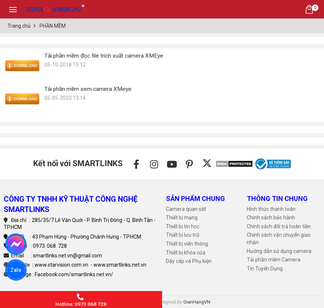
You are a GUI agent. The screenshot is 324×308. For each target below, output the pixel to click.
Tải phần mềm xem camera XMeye (88, 89)
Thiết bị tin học (182, 226)
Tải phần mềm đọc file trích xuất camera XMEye (103, 55)
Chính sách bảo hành (271, 217)
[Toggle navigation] (13, 9)
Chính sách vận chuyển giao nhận (279, 238)
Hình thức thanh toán (271, 209)
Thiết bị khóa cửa (185, 253)
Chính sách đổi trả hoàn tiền (279, 226)
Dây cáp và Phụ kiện (189, 261)
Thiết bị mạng (182, 217)
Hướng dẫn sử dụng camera (279, 251)
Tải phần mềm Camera (273, 260)
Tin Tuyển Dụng (265, 268)
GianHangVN (196, 302)
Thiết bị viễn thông (187, 244)
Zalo (15, 270)
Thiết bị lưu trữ (182, 235)
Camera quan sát (186, 209)
